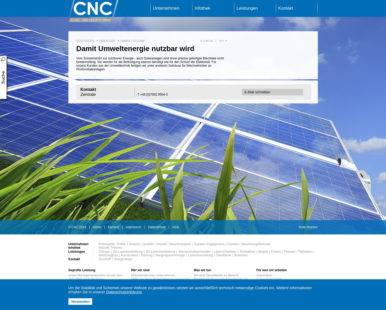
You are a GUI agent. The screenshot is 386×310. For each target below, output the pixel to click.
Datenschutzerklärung (124, 292)
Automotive (264, 275)
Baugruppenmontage (170, 255)
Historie (134, 244)
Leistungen (247, 8)
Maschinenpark (180, 244)
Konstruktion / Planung (137, 255)
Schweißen (247, 251)
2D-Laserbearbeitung (128, 251)
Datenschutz (157, 227)
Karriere (113, 227)
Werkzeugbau (108, 255)
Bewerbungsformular (256, 244)
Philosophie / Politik (112, 244)
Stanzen (104, 251)
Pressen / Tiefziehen (298, 251)
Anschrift (105, 259)
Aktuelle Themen (110, 248)
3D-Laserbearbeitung (160, 251)
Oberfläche (223, 255)
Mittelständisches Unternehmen (153, 275)
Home (97, 227)
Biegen (263, 251)
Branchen (107, 40)
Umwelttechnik (132, 40)
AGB (175, 227)
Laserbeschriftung (200, 255)
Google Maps (123, 259)
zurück (208, 40)
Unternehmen (166, 8)
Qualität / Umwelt (154, 244)
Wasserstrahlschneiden (194, 251)
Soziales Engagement (209, 244)
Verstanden (80, 301)
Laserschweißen (225, 251)
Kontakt (285, 8)
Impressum (133, 227)
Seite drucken (308, 227)
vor (221, 40)
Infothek (202, 8)
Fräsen (276, 251)
